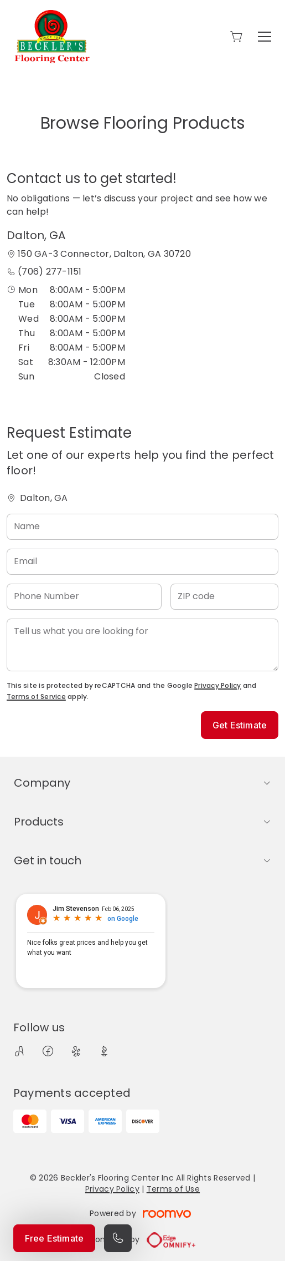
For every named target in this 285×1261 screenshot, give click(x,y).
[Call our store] (118, 1238)
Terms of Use (173, 1188)
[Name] (142, 527)
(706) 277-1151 (49, 271)
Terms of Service (36, 696)
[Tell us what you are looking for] (142, 645)
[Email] (142, 562)
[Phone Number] (84, 597)
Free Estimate (54, 1238)
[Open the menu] (264, 37)
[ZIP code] (224, 597)
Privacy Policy (217, 685)
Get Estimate (240, 725)
